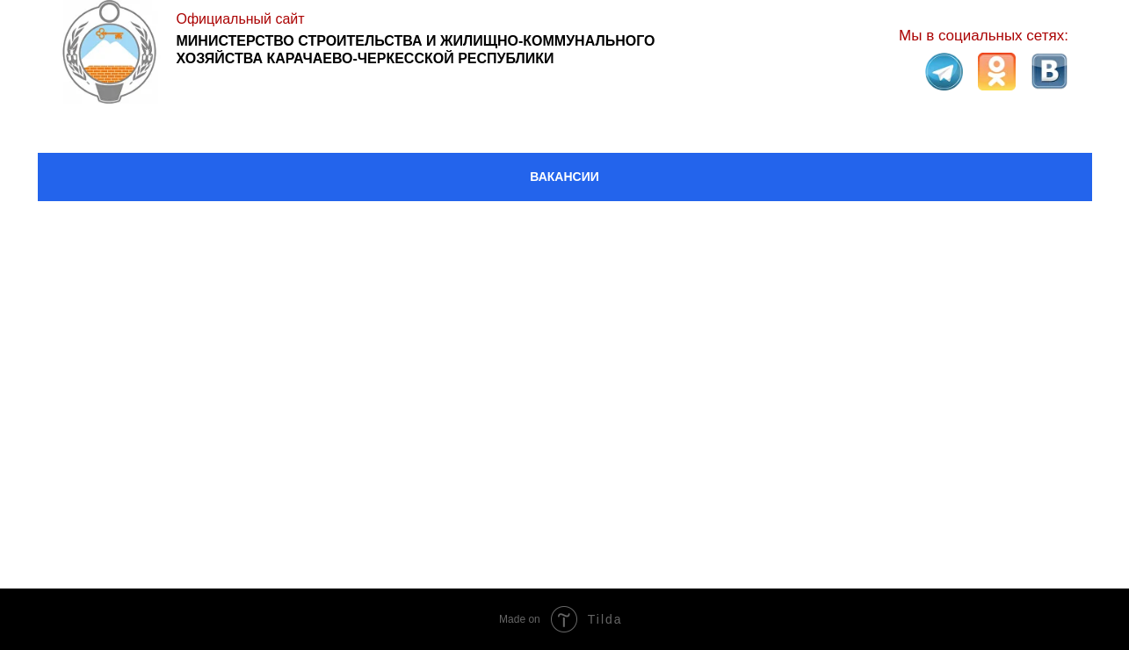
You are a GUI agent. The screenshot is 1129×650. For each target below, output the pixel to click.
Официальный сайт (241, 18)
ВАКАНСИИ (564, 177)
